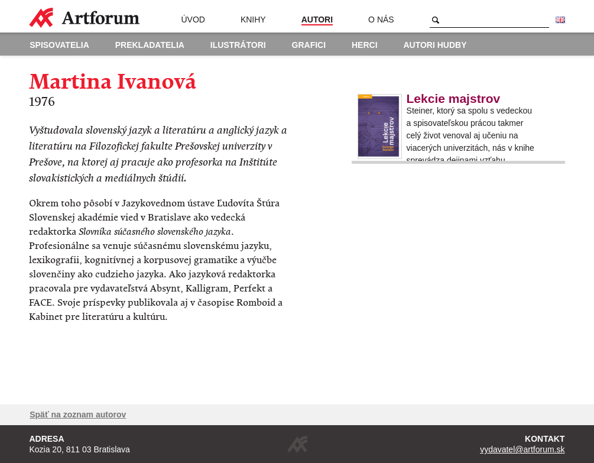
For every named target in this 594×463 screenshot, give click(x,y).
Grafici (309, 45)
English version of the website (560, 20)
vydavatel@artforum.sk (522, 449)
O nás (381, 19)
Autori (317, 19)
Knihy (253, 19)
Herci (365, 45)
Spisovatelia (59, 45)
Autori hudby (434, 45)
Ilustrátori (238, 45)
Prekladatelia (149, 45)
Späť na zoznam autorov (78, 414)
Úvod (193, 19)
